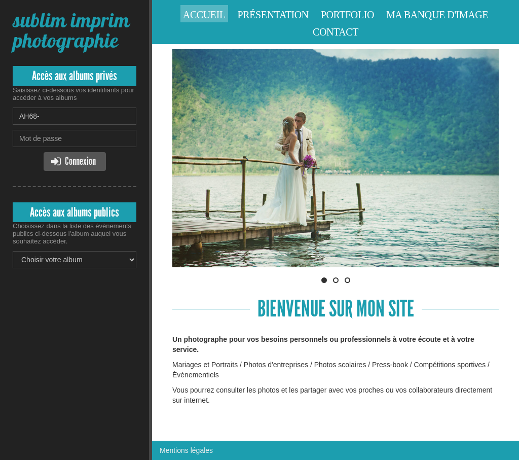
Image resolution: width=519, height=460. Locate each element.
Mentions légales (186, 450)
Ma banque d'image (437, 14)
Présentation (273, 14)
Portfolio (347, 14)
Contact (335, 32)
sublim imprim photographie (71, 30)
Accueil (204, 14)
